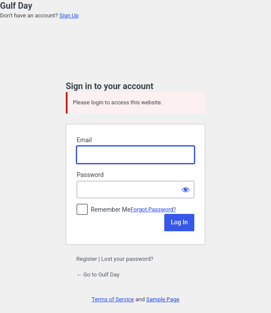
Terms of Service (112, 299)
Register (86, 259)
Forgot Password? (153, 209)
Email (84, 140)
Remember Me (110, 209)
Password (90, 174)
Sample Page (163, 299)
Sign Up (68, 15)
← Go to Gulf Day (97, 274)
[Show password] (185, 189)
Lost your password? (127, 259)
